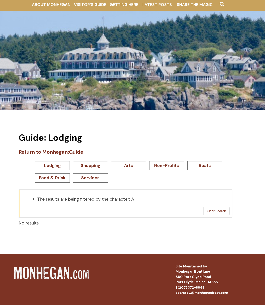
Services (90, 178)
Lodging (52, 165)
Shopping (90, 165)
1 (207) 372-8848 (190, 287)
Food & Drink (52, 178)
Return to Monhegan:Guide (51, 152)
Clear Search (216, 211)
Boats (205, 165)
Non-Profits (166, 165)
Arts (128, 165)
